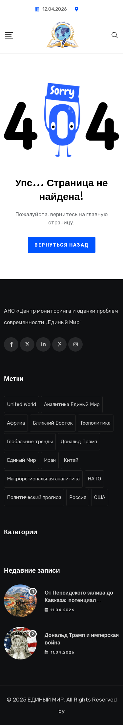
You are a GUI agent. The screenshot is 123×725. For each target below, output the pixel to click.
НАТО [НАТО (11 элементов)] (94, 479)
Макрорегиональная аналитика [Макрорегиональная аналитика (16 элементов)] (43, 479)
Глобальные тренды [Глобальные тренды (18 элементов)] (30, 442)
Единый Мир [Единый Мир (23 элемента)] (21, 460)
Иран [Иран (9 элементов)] (50, 460)
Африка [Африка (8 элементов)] (16, 423)
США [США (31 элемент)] (99, 497)
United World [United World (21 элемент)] (21, 404)
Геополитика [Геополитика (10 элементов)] (96, 423)
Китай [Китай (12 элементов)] (71, 460)
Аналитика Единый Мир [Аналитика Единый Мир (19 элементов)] (72, 404)
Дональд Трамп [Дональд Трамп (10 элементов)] (79, 442)
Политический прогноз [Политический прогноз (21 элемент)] (34, 497)
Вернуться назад (61, 245)
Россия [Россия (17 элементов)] (77, 497)
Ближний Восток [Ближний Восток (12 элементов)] (53, 423)
